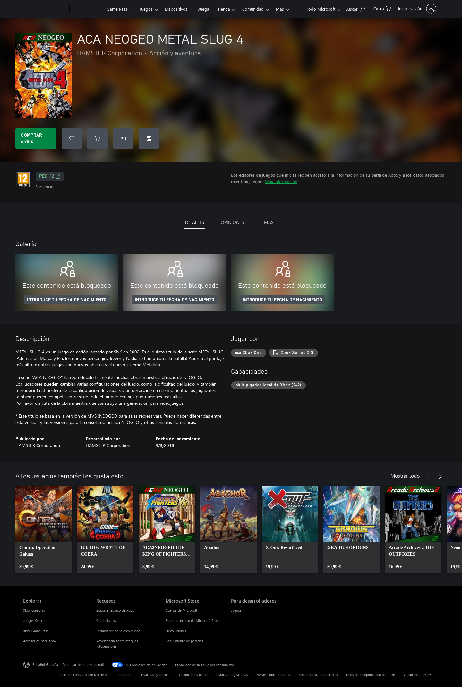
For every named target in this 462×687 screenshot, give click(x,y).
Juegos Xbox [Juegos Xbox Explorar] (32, 620)
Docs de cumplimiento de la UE (370, 675)
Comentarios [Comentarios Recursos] (106, 620)
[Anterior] (427, 476)
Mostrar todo (405, 475)
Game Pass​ (117, 9)
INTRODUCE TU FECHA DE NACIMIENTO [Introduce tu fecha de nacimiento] (67, 300)
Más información (281, 181)
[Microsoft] (45, 9)
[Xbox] (87, 9)
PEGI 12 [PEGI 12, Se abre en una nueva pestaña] (49, 176)
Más (280, 9)
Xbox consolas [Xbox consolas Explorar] (34, 610)
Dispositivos (176, 9)
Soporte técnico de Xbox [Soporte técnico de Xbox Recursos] (115, 610)
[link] (43, 529)
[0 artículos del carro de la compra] (382, 8)
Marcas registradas (233, 675)
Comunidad (253, 9)
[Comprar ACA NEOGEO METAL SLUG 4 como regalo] (123, 138)
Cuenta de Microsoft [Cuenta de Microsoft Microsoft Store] (181, 610)
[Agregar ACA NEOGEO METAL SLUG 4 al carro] (97, 138)
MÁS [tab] (268, 222)
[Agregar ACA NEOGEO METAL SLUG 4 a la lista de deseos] (72, 138)
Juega (203, 9)
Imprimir (124, 675)
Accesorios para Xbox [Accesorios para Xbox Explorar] (39, 641)
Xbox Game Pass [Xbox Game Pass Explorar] (36, 631)
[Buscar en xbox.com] (355, 8)
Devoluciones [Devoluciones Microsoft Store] (176, 631)
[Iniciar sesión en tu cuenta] (416, 8)
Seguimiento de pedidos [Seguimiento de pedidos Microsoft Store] (184, 641)
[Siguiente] (440, 476)
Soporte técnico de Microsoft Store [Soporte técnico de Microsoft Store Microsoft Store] (193, 620)
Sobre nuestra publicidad (318, 675)
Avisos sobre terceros (273, 675)
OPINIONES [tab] (232, 222)
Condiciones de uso (194, 675)
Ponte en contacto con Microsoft (83, 675)
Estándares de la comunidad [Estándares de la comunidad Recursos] (118, 631)
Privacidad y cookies (154, 675)
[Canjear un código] (149, 138)
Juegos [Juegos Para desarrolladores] (236, 610)
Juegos (146, 9)
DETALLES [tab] (194, 222)
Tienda (224, 9)
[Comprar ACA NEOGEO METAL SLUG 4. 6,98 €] (35, 138)
